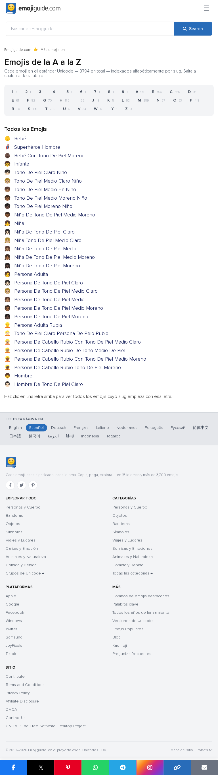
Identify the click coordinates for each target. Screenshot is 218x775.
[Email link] (204, 767)
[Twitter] (21, 485)
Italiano (102, 427)
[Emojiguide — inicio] (11, 462)
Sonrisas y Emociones (132, 548)
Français (81, 427)
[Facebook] (10, 485)
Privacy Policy (18, 693)
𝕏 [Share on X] (40, 767)
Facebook (15, 612)
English (15, 427)
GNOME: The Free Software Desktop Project (46, 726)
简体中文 (201, 427)
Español (36, 427)
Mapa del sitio (182, 750)
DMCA (11, 709)
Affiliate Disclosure (22, 701)
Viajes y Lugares (20, 540)
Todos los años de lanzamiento (140, 612)
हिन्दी (70, 436)
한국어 (34, 436)
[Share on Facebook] (13, 767)
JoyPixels (14, 645)
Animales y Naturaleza (26, 556)
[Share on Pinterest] (67, 767)
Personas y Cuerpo (23, 507)
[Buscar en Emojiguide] (90, 29)
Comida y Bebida (21, 565)
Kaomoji (119, 645)
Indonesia (90, 436)
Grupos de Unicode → (25, 573)
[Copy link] (177, 767)
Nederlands (126, 427)
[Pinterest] (32, 485)
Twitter (11, 629)
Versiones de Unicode (132, 620)
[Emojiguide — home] (33, 8)
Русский (178, 427)
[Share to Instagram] (150, 767)
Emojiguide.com (17, 49)
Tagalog (113, 436)
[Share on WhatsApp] (95, 767)
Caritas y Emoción (22, 548)
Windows (14, 620)
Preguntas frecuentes (131, 653)
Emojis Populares (127, 629)
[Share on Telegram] (122, 767)
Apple (11, 596)
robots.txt (205, 750)
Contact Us (16, 717)
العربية (53, 436)
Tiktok (11, 653)
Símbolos (14, 532)
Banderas (14, 515)
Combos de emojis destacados (140, 596)
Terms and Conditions (25, 684)
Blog (116, 637)
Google (12, 604)
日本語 (15, 436)
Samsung (14, 637)
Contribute (15, 676)
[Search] (193, 29)
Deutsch (58, 427)
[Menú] (206, 8)
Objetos (13, 523)
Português (154, 427)
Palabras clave (125, 604)
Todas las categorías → (132, 573)
